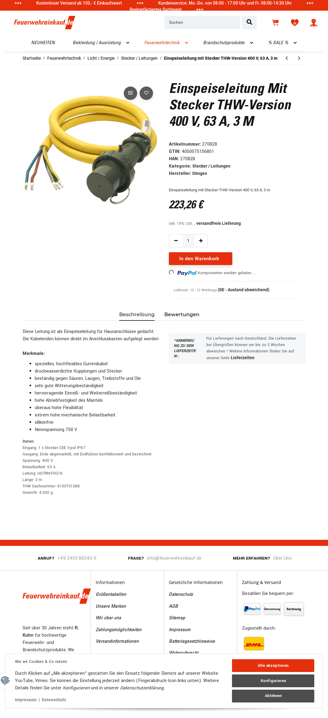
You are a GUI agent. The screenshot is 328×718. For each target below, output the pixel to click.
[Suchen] (202, 22)
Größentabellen (111, 594)
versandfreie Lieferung (218, 223)
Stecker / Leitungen (211, 166)
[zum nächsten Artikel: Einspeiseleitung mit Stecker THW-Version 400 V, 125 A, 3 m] (299, 58)
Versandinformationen (117, 641)
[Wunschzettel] (294, 22)
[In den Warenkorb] (27, 78)
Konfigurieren (273, 681)
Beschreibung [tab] (137, 314)
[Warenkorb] (275, 22)
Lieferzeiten (243, 357)
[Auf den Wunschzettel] (146, 93)
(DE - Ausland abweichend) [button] (243, 289)
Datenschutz (181, 594)
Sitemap (177, 618)
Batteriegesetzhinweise (192, 641)
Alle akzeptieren (273, 665)
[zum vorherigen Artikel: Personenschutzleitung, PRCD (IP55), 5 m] (286, 58)
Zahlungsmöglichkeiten (118, 630)
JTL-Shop (294, 709)
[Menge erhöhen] (201, 241)
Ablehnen (273, 696)
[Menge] (188, 241)
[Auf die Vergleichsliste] (130, 93)
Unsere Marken (111, 606)
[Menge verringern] (176, 241)
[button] (313, 22)
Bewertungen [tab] (181, 314)
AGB (173, 606)
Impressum (180, 630)
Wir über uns (108, 618)
